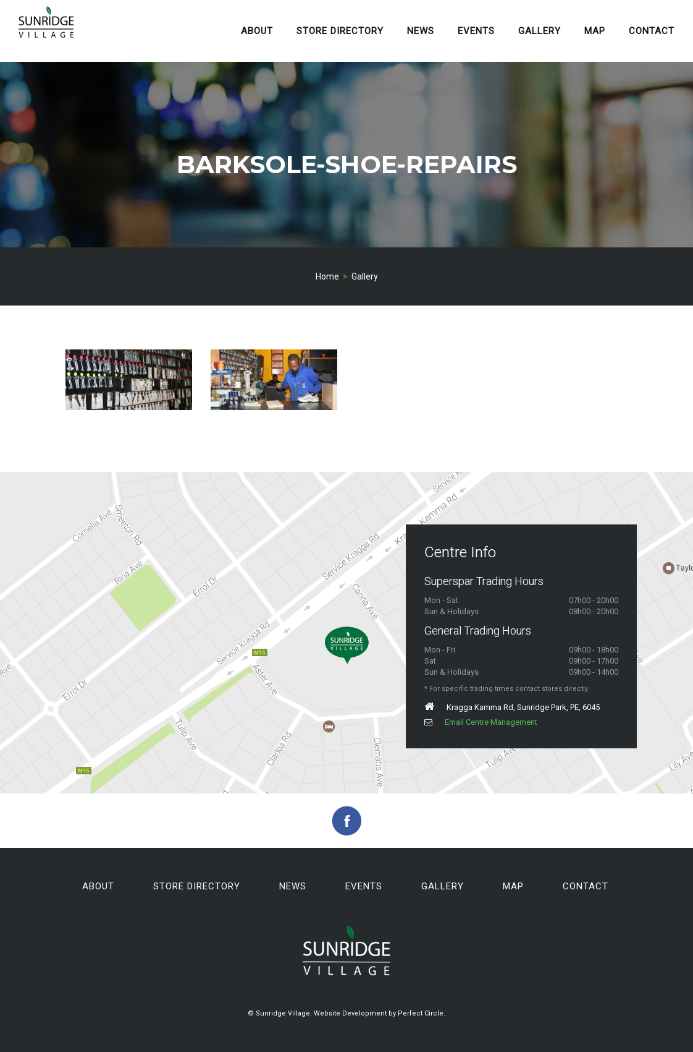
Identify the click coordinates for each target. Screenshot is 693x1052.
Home (327, 276)
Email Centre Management (480, 722)
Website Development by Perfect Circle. (379, 1013)
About (257, 30)
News (420, 30)
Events (476, 30)
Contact (651, 30)
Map (594, 30)
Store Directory (340, 30)
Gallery (539, 30)
